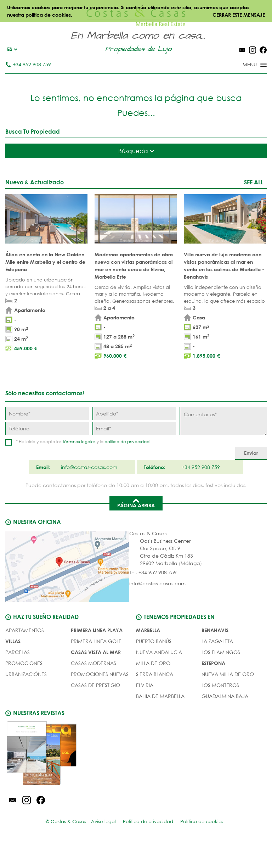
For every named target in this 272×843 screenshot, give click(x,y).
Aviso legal (103, 822)
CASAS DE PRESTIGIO (95, 685)
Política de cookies (201, 822)
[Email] (134, 428)
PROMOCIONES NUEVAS (100, 674)
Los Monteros (220, 685)
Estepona (213, 663)
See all (253, 182)
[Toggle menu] (245, 65)
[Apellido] (134, 413)
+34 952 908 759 (28, 64)
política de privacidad (126, 442)
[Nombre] (47, 413)
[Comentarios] (223, 421)
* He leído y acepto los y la (82, 442)
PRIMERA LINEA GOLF (96, 641)
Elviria (144, 685)
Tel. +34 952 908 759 (153, 572)
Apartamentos (24, 630)
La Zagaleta (217, 641)
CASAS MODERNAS (93, 663)
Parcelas (17, 652)
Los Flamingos (221, 652)
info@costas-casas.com (157, 583)
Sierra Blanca (154, 674)
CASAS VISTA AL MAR (96, 652)
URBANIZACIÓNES (26, 674)
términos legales (79, 442)
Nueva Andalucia (159, 652)
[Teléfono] (47, 428)
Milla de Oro (153, 663)
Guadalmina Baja (225, 696)
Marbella (148, 630)
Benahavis (215, 630)
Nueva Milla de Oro (228, 674)
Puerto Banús (153, 641)
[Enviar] (251, 453)
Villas (13, 641)
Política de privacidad (148, 822)
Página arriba (136, 503)
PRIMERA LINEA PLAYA (97, 630)
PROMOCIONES (23, 663)
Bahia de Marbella (160, 696)
